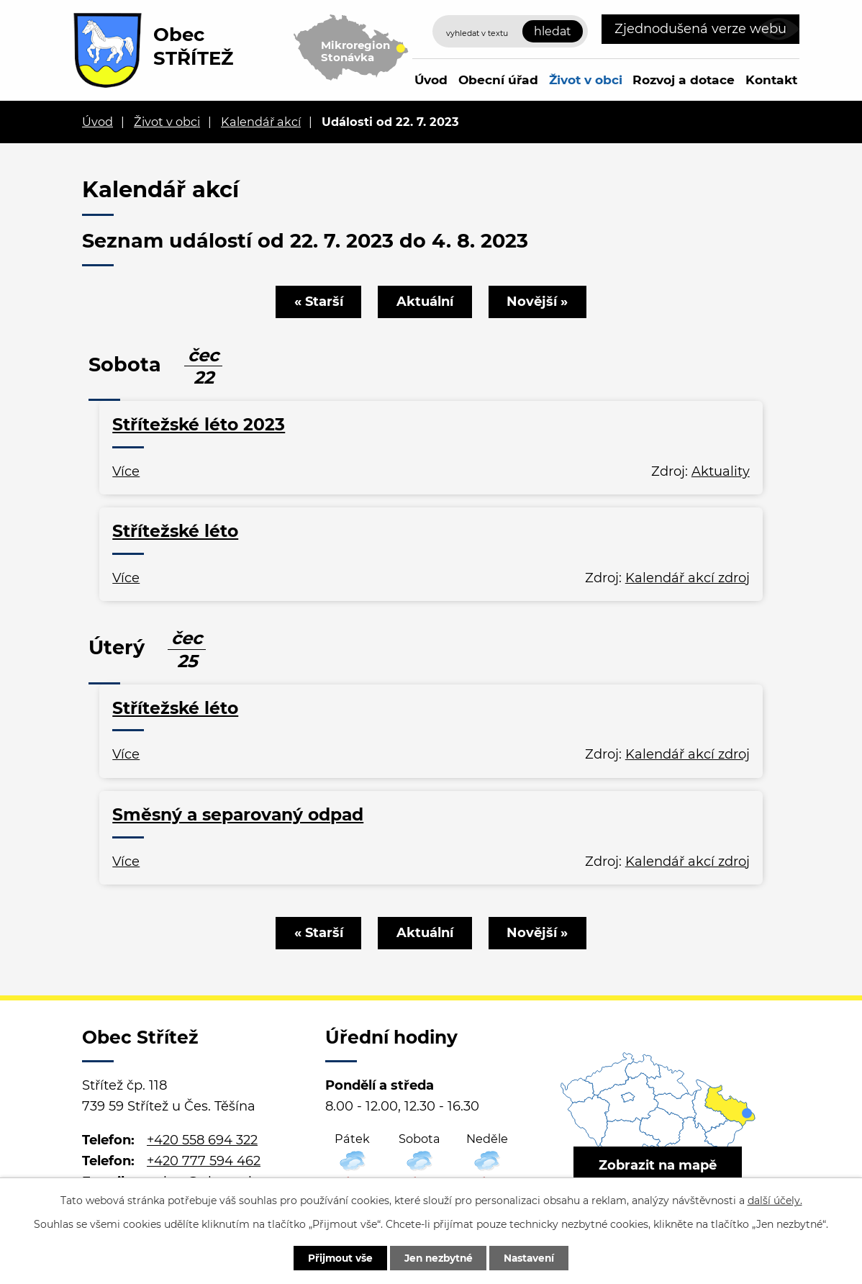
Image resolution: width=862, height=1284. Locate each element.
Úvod (431, 79)
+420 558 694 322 (202, 1140)
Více (126, 471)
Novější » (539, 301)
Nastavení (533, 1257)
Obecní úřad (498, 79)
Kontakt (771, 79)
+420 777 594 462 (203, 1161)
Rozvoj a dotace (683, 79)
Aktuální (424, 301)
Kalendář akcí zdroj (687, 578)
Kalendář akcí (261, 121)
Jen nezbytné (437, 1257)
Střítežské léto (175, 530)
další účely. (775, 1199)
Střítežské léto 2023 (198, 424)
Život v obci (585, 79)
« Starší (316, 301)
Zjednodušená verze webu (700, 29)
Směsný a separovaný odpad (237, 814)
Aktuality (720, 471)
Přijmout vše (335, 1257)
